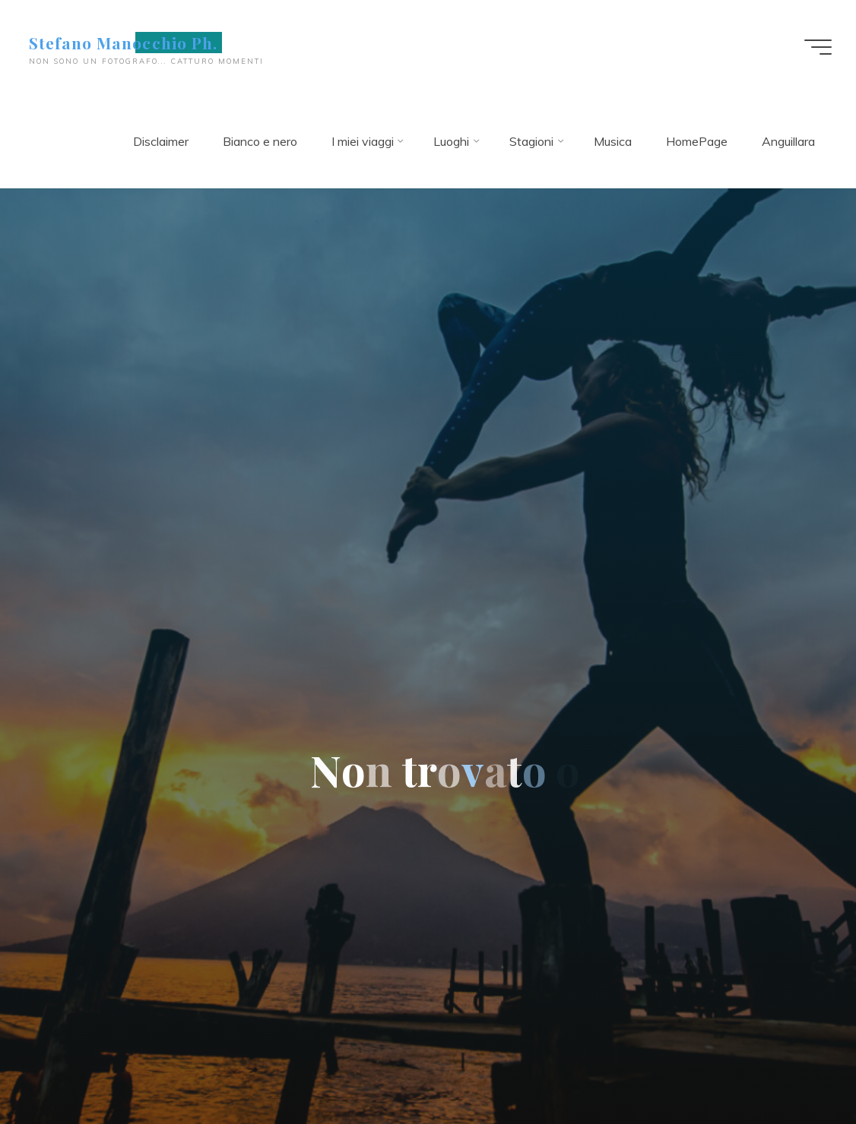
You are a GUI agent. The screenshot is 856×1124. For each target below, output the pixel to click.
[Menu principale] (818, 47)
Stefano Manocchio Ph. (123, 42)
